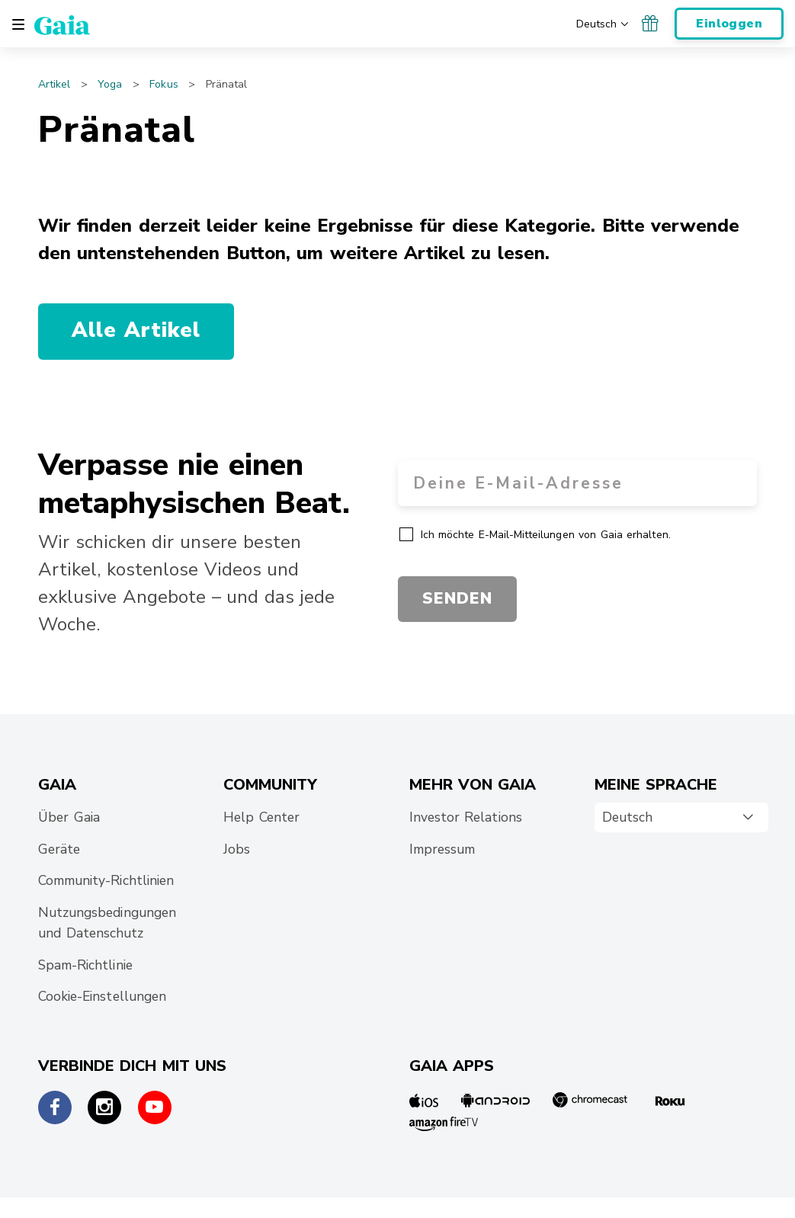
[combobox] (681, 818)
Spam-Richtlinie (85, 965)
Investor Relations (465, 817)
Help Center (261, 817)
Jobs (236, 849)
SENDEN (457, 598)
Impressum (442, 849)
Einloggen (729, 23)
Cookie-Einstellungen (102, 996)
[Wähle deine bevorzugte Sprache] (604, 23)
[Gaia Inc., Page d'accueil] (62, 24)
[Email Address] (578, 483)
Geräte (59, 849)
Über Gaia (69, 817)
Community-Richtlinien (106, 880)
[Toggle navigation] (18, 24)
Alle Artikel (136, 330)
